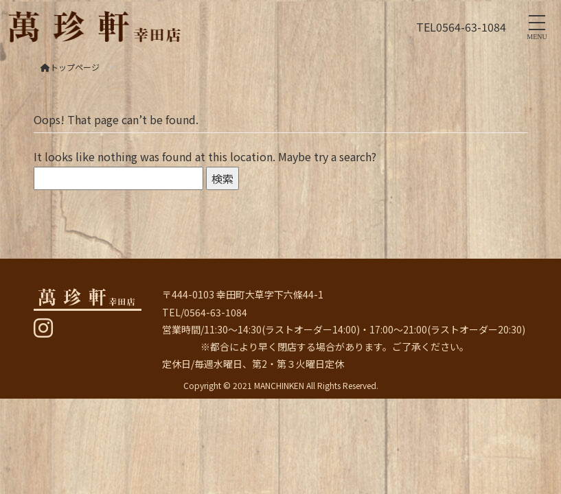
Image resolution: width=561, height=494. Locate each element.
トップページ (70, 67)
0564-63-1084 (471, 27)
